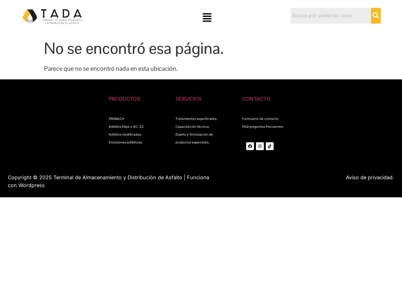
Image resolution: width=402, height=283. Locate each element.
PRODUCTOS (124, 99)
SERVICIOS (188, 99)
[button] (207, 17)
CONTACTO (256, 99)
